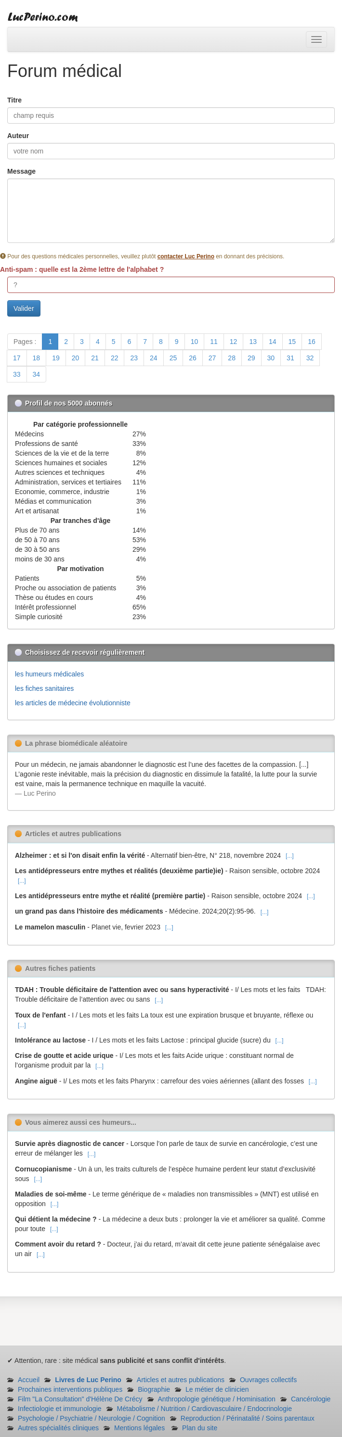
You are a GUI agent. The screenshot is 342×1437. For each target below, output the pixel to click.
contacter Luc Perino (186, 256)
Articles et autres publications (180, 1380)
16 (312, 341)
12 (233, 341)
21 (95, 358)
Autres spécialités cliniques (58, 1428)
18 (36, 358)
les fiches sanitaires (44, 688)
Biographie (154, 1389)
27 (212, 358)
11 (214, 341)
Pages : (24, 341)
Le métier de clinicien (217, 1389)
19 (56, 358)
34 (36, 374)
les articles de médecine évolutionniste (73, 703)
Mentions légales (139, 1428)
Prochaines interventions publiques (70, 1389)
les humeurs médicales (49, 674)
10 (194, 341)
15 (292, 341)
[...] (290, 855)
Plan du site (199, 1428)
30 (271, 358)
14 (272, 341)
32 (310, 358)
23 (134, 358)
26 (193, 358)
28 (232, 358)
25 (173, 358)
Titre (14, 100)
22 (114, 358)
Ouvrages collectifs (268, 1380)
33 (17, 374)
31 (290, 358)
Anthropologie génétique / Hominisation (217, 1399)
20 (75, 358)
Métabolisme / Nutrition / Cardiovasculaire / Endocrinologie (204, 1408)
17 (17, 358)
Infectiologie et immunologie (60, 1408)
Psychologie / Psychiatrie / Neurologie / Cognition (91, 1418)
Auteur (18, 136)
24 (154, 358)
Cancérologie (311, 1399)
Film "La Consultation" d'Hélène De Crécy (80, 1399)
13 (253, 341)
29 (251, 358)
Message (21, 171)
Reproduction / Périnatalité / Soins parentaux (248, 1418)
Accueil (28, 1380)
